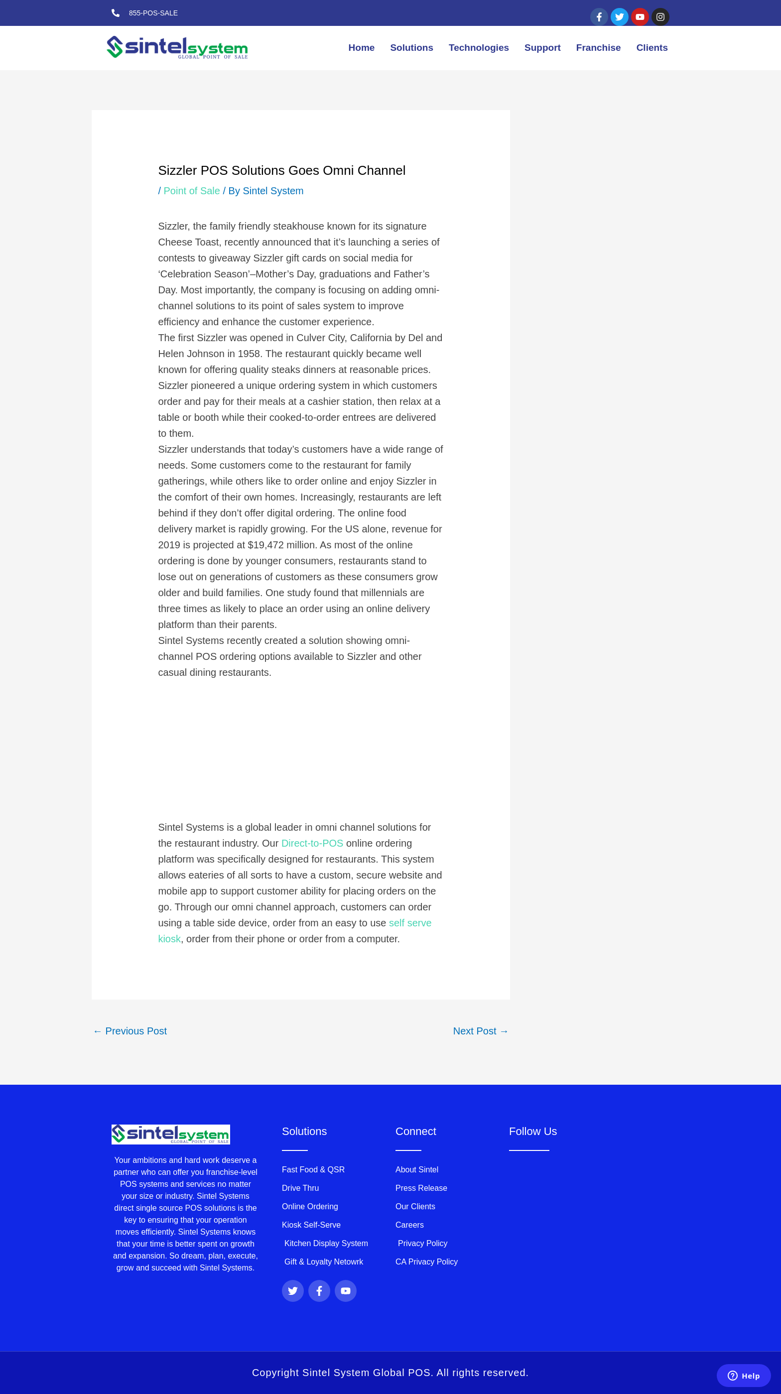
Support (542, 47)
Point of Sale (192, 190)
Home (362, 47)
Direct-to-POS (313, 843)
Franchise (598, 47)
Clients (652, 47)
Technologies (479, 47)
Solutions (411, 47)
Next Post (481, 1030)
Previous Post (130, 1030)
